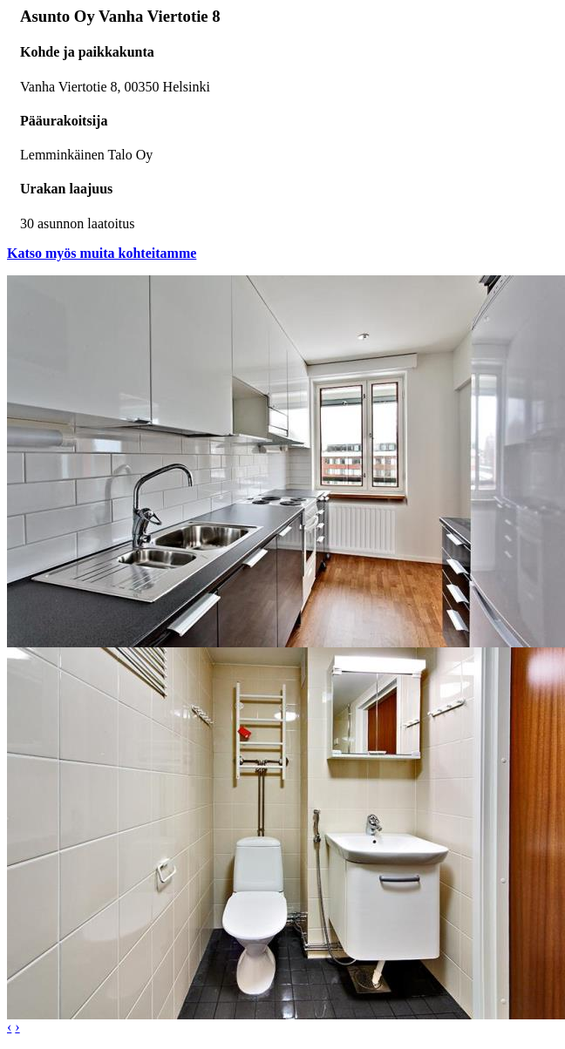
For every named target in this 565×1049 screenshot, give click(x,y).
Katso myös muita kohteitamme (101, 253)
